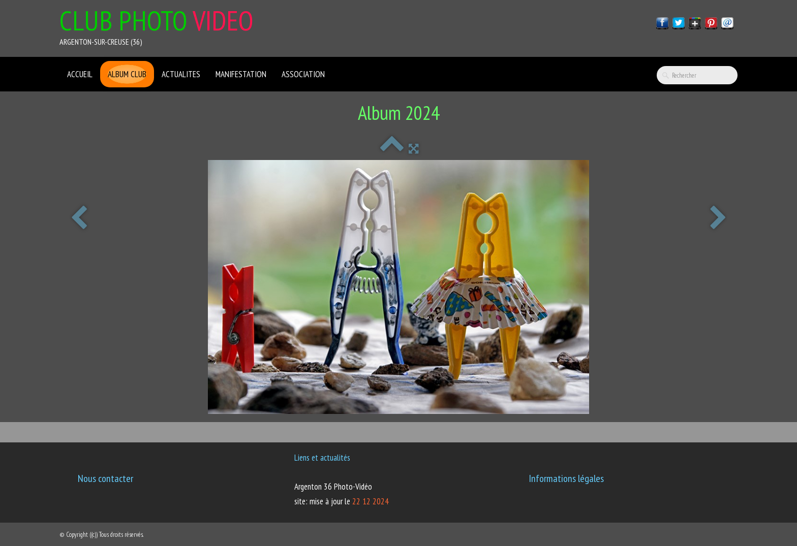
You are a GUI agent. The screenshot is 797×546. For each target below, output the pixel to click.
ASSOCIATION (303, 74)
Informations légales (566, 478)
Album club (127, 74)
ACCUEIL (80, 74)
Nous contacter (105, 478)
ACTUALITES (181, 74)
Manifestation (241, 74)
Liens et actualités (322, 457)
